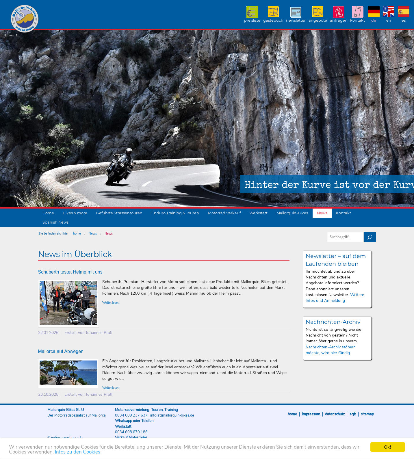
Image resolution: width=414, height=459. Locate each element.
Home (48, 213)
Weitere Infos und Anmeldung (335, 297)
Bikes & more (75, 213)
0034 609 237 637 (131, 415)
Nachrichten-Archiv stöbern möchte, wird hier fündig (331, 350)
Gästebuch (273, 20)
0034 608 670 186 (131, 432)
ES (404, 20)
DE (373, 20)
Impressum (311, 414)
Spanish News (55, 222)
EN (388, 20)
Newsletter (296, 20)
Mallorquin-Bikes (58, 19)
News (322, 213)
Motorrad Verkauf (224, 213)
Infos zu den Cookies (77, 452)
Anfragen (339, 20)
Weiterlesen (111, 302)
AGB (353, 414)
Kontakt (357, 20)
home (77, 233)
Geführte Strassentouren (119, 213)
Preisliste (252, 20)
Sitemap (367, 414)
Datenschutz (335, 414)
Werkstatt (258, 213)
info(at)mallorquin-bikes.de (172, 415)
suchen (370, 237)
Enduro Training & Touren (175, 213)
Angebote (318, 20)
